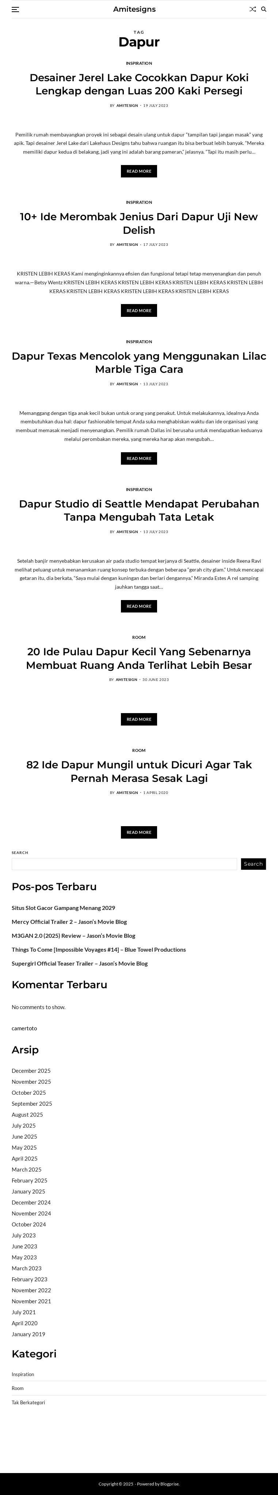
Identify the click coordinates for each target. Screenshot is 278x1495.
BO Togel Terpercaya (55, 1428)
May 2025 (24, 1147)
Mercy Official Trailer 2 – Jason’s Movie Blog (69, 921)
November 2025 (31, 1081)
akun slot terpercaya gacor (114, 1428)
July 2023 (24, 1235)
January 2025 (28, 1191)
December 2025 (31, 1070)
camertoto (24, 1028)
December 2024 (31, 1202)
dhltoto (20, 1428)
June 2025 (24, 1136)
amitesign (127, 105)
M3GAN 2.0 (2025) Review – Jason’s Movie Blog (73, 935)
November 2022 (31, 1290)
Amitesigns (134, 9)
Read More (139, 171)
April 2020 (25, 1323)
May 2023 (24, 1257)
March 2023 (27, 1268)
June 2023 (24, 1246)
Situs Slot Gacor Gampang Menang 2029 (63, 907)
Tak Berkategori (28, 1402)
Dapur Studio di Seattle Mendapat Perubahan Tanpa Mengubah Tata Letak (139, 510)
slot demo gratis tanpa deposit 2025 (191, 1428)
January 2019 (28, 1334)
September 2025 (32, 1103)
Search (20, 852)
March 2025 (27, 1169)
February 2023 (29, 1279)
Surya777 (23, 1456)
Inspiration (139, 63)
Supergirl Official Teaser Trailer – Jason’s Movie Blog (80, 963)
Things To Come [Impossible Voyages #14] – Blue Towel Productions (99, 949)
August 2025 (27, 1114)
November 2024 (31, 1213)
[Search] (263, 9)
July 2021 (24, 1312)
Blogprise (169, 1484)
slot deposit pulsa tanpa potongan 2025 (145, 1437)
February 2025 (29, 1180)
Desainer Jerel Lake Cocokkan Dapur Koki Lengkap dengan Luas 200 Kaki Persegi (139, 84)
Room (138, 637)
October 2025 (29, 1092)
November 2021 (31, 1301)
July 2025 (24, 1125)
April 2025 (25, 1158)
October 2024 (29, 1224)
